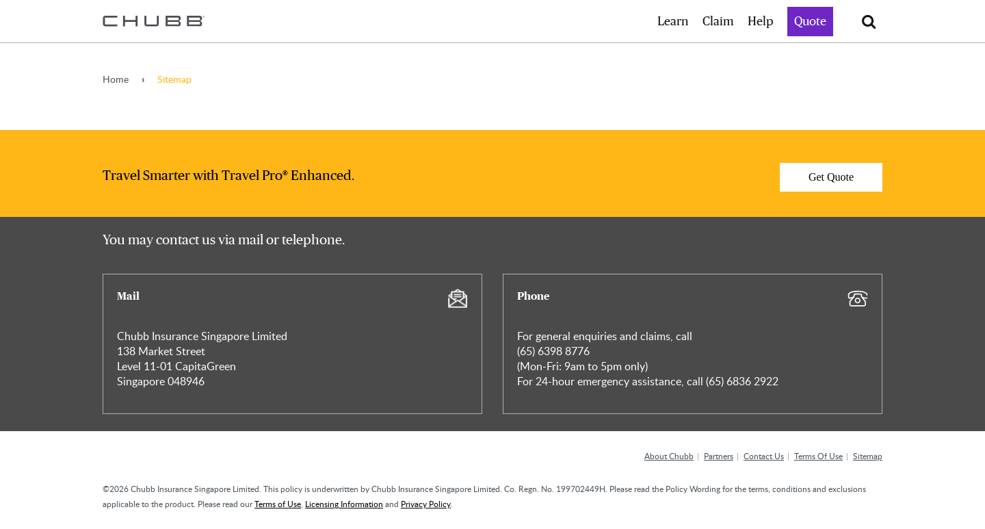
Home (116, 79)
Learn (673, 22)
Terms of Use (277, 503)
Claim (718, 22)
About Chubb (669, 455)
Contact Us (764, 455)
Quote (810, 22)
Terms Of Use (818, 455)
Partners (718, 455)
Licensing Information (344, 503)
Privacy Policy (426, 503)
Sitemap (867, 455)
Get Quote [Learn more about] (831, 177)
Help (761, 22)
